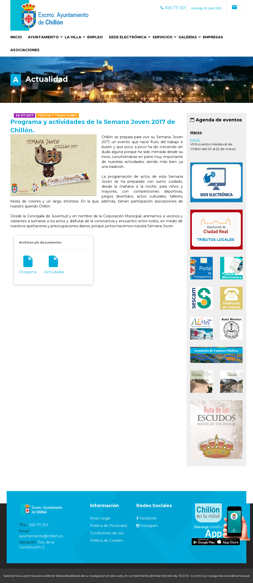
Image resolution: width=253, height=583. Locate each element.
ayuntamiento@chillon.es (41, 536)
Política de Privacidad (108, 525)
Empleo (95, 37)
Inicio (16, 37)
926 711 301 (173, 7)
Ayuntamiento (43, 37)
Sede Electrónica (128, 37)
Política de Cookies (106, 540)
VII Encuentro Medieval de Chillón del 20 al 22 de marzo (213, 144)
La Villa (73, 37)
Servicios (162, 37)
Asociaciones (25, 50)
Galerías (187, 37)
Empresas (213, 37)
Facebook (146, 518)
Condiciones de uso (107, 533)
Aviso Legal (100, 518)
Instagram (147, 525)
